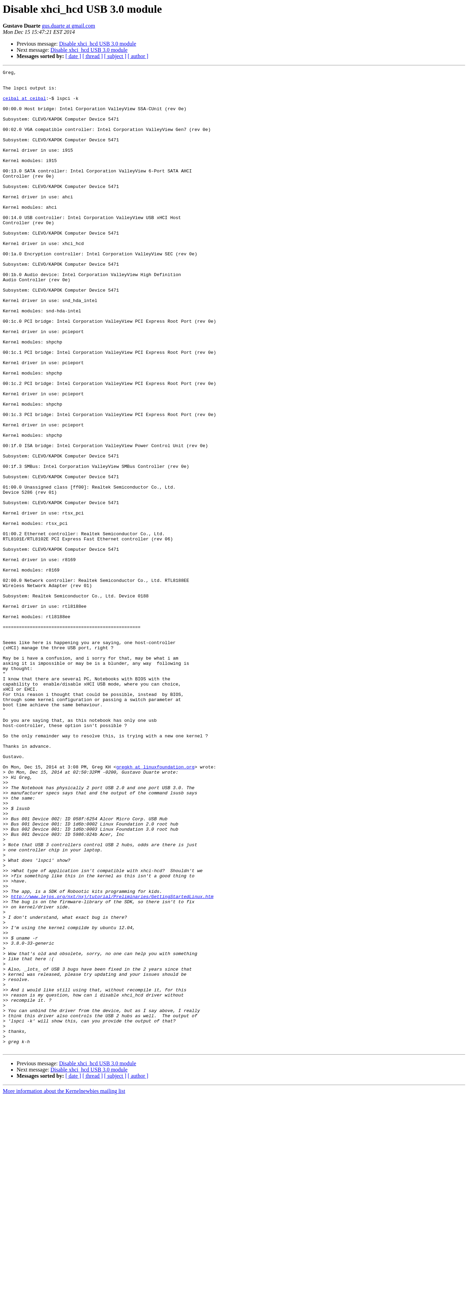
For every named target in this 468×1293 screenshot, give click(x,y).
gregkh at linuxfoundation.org (155, 907)
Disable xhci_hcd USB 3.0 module (97, 44)
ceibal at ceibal (24, 104)
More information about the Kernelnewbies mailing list (64, 1287)
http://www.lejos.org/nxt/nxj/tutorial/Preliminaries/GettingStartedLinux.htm (112, 1062)
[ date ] (73, 56)
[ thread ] (92, 56)
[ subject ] (115, 56)
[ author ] (138, 56)
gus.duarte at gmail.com (68, 26)
